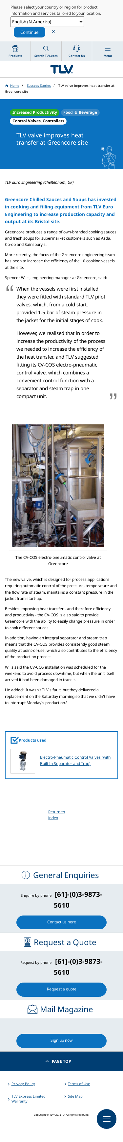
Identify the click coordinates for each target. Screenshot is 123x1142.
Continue (29, 32)
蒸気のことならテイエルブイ (61, 69)
